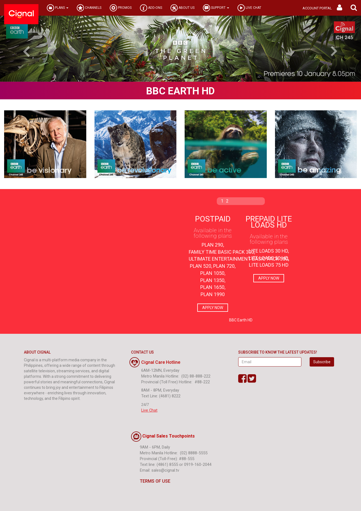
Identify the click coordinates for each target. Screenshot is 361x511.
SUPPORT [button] (216, 8)
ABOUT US (182, 8)
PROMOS (121, 8)
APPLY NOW (212, 307)
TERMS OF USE (150, 481)
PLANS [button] (57, 8)
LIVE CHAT (249, 8)
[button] (353, 8)
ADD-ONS (151, 8)
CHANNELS (89, 8)
